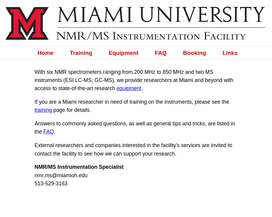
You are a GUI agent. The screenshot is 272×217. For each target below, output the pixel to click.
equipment (129, 88)
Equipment (124, 53)
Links (229, 53)
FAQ (161, 53)
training (43, 110)
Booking (194, 53)
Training (81, 53)
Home (45, 53)
